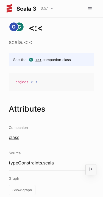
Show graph (22, 190)
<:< (38, 59)
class (14, 137)
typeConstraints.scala (31, 163)
